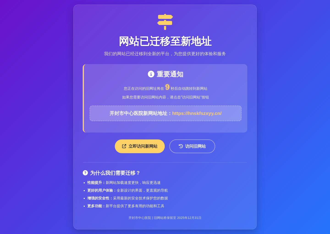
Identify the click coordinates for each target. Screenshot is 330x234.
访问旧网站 (192, 146)
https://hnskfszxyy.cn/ (197, 113)
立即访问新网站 (139, 146)
